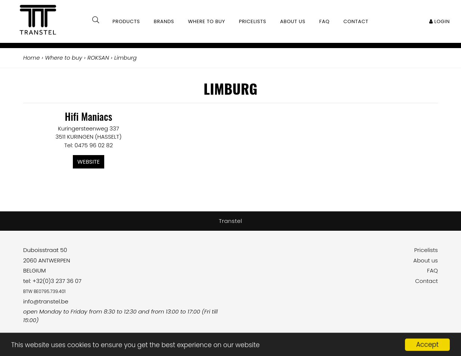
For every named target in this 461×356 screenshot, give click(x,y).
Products (126, 21)
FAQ (432, 270)
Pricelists (426, 250)
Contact (426, 281)
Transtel (230, 221)
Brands (164, 21)
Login (439, 21)
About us (425, 260)
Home (31, 58)
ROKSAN (98, 58)
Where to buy (206, 21)
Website (88, 162)
